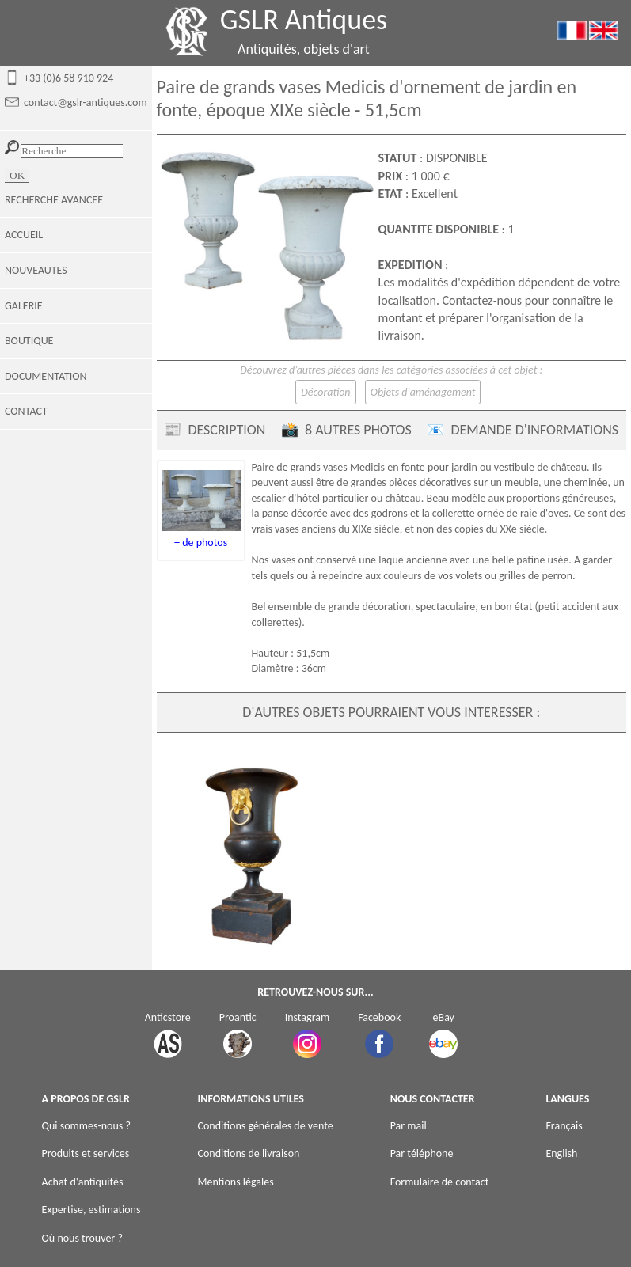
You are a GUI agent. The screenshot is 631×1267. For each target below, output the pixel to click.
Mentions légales (235, 1182)
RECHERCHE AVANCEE (54, 200)
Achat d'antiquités (83, 1182)
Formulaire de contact (439, 1182)
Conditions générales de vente (265, 1125)
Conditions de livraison (248, 1153)
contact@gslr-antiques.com (85, 102)
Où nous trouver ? (82, 1238)
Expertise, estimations (91, 1209)
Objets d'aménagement (423, 392)
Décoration (325, 392)
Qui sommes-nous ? (86, 1125)
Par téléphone (422, 1153)
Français (563, 1125)
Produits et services (86, 1153)
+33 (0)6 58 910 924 (68, 78)
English (561, 1153)
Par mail (408, 1125)
